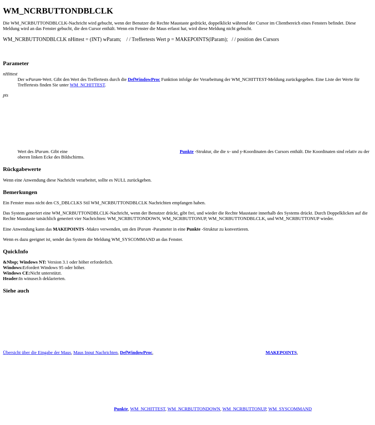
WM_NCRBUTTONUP (244, 408)
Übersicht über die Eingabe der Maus (37, 352)
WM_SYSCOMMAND (290, 408)
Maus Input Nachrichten (95, 352)
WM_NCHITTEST (87, 84)
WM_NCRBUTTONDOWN (193, 408)
